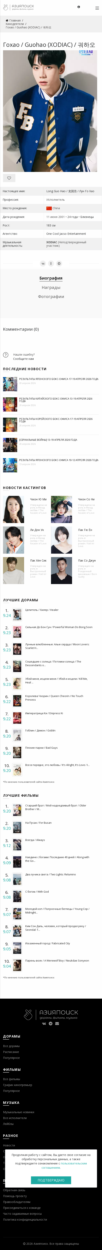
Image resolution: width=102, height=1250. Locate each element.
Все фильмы (11, 1079)
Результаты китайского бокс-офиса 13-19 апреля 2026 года (55, 399)
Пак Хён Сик (38, 560)
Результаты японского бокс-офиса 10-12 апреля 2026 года (58, 460)
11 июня (51, 217)
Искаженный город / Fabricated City (47, 943)
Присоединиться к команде (22, 1208)
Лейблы (8, 1124)
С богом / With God (37, 891)
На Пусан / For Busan (38, 822)
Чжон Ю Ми (38, 499)
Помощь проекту (15, 1196)
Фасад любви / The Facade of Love (38, 510)
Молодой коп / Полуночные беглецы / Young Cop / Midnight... (57, 910)
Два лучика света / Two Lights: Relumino (50, 874)
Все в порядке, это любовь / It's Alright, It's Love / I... (57, 765)
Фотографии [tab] (51, 296)
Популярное (11, 1058)
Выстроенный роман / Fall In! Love (86, 543)
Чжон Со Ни (86, 499)
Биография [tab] (51, 278)
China (56, 208)
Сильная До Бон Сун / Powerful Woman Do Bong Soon (58, 627)
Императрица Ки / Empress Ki (44, 713)
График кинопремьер (17, 1085)
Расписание (11, 1052)
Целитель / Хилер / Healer (41, 610)
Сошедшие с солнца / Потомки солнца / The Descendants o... (53, 663)
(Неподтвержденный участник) (66, 244)
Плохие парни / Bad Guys (41, 747)
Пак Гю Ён (85, 530)
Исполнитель (55, 200)
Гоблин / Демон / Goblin (40, 730)
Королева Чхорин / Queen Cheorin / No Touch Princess (54, 697)
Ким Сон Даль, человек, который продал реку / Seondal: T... (55, 928)
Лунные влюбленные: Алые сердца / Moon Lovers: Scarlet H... (57, 646)
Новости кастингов (24, 488)
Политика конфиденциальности (25, 1219)
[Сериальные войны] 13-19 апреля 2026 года (48, 439)
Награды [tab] (51, 287)
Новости (9, 1145)
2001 (61, 217)
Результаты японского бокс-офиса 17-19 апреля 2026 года (58, 379)
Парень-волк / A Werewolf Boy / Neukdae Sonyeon (57, 960)
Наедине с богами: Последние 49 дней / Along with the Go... (57, 859)
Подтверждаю (51, 1180)
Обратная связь (14, 1190)
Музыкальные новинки (18, 1112)
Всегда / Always (35, 840)
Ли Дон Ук (37, 530)
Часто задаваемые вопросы (22, 1214)
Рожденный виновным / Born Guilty (87, 574)
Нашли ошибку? (24, 354)
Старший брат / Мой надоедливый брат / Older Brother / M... (55, 807)
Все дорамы (11, 1046)
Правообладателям (16, 1202)
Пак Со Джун (87, 560)
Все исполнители (15, 1118)
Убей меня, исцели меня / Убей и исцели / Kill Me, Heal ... (56, 680)
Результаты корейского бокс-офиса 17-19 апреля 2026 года (55, 420)
